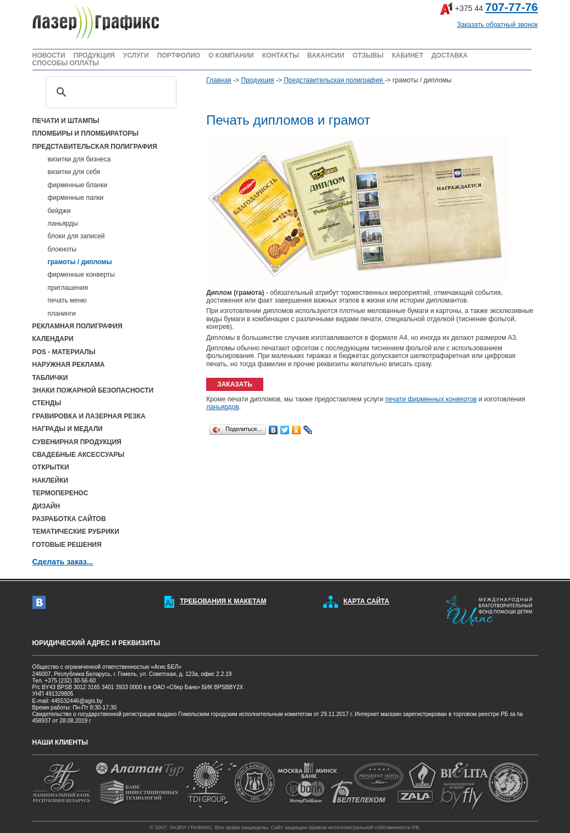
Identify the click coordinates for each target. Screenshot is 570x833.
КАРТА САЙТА (366, 601)
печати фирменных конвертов (431, 399)
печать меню (67, 300)
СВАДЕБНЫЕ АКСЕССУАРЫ (78, 455)
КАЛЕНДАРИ (53, 339)
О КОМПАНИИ (231, 55)
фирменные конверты (81, 274)
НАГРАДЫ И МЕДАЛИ (67, 429)
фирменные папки (76, 198)
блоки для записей (76, 236)
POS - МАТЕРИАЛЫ (64, 352)
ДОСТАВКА (449, 55)
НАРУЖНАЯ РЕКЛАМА (68, 364)
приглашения (68, 288)
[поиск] (109, 92)
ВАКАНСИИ (325, 55)
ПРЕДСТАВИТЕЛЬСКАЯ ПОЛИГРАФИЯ (94, 146)
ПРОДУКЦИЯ (94, 55)
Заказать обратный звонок (497, 25)
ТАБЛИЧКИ (50, 378)
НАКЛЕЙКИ (50, 480)
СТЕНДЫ (47, 403)
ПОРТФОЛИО (178, 55)
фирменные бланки (78, 185)
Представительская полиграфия (334, 80)
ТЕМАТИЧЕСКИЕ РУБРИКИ (75, 531)
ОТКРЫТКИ (50, 467)
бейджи (59, 211)
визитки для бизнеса (79, 159)
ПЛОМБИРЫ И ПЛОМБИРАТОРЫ (85, 133)
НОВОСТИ (48, 55)
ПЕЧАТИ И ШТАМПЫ (65, 121)
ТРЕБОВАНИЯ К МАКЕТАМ (223, 601)
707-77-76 (511, 7)
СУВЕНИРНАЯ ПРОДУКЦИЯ (76, 442)
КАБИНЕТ (407, 55)
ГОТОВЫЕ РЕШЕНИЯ (67, 545)
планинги (62, 313)
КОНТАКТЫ (280, 55)
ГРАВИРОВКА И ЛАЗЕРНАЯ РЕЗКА (89, 416)
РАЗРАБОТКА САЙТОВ (69, 519)
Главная (218, 80)
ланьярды (63, 223)
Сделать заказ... (62, 561)
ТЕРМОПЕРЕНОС (60, 493)
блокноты (62, 249)
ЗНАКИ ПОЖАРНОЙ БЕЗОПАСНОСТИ (93, 390)
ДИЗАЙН (46, 506)
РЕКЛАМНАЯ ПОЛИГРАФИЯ (77, 326)
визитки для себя (74, 172)
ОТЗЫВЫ (367, 55)
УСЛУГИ (136, 55)
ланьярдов (222, 407)
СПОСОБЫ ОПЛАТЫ (65, 63)
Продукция (257, 80)
